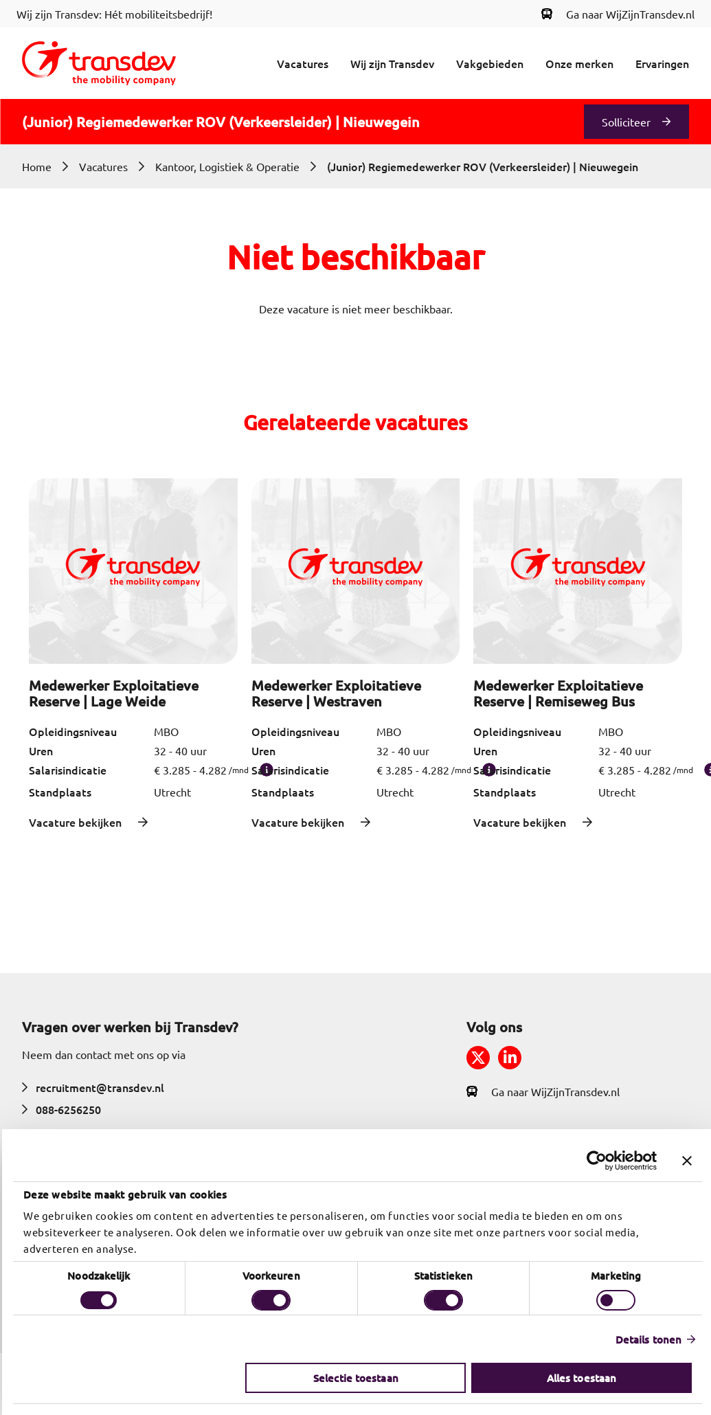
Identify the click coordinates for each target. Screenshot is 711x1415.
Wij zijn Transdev (392, 63)
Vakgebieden (489, 63)
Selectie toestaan (353, 1378)
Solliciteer (626, 122)
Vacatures (302, 63)
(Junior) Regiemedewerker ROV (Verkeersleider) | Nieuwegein (482, 166)
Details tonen (646, 1339)
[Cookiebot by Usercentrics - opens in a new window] (594, 1160)
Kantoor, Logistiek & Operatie (227, 166)
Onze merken (579, 63)
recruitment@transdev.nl (93, 1087)
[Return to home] (99, 63)
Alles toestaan (579, 1378)
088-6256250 (61, 1109)
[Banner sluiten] (685, 1161)
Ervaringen (662, 63)
